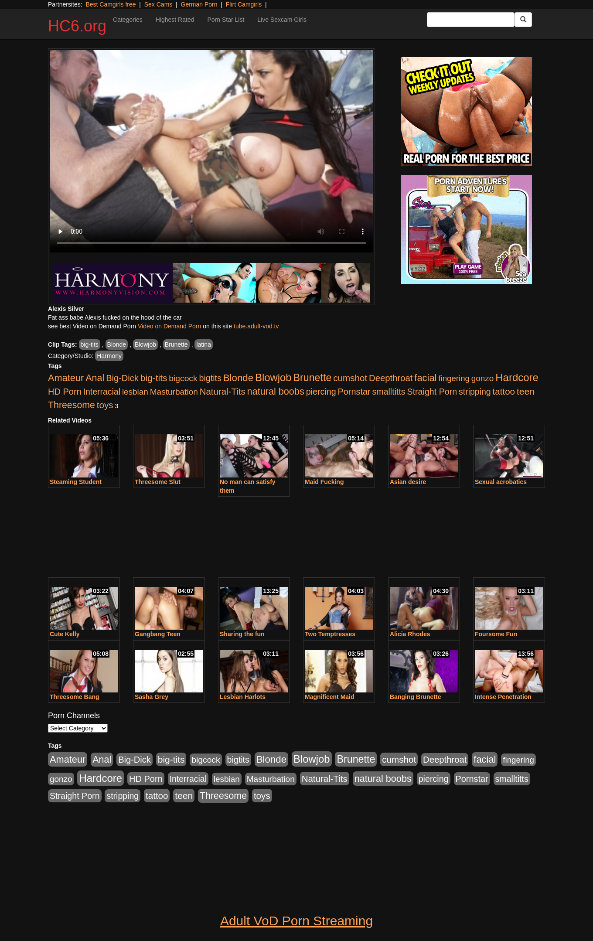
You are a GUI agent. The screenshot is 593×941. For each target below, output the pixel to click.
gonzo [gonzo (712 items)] (482, 378)
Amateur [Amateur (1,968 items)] (66, 377)
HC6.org (77, 26)
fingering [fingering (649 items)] (454, 378)
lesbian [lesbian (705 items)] (135, 391)
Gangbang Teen (158, 634)
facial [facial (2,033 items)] (425, 377)
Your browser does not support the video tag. (211, 151)
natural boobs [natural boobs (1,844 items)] (275, 391)
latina (203, 344)
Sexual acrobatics (501, 481)
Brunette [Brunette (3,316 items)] (312, 377)
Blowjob (145, 344)
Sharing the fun (242, 634)
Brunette (176, 344)
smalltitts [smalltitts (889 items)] (389, 391)
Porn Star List (225, 19)
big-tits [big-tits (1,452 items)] (153, 378)
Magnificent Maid (329, 696)
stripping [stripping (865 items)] (475, 391)
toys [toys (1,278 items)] (105, 405)
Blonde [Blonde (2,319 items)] (238, 377)
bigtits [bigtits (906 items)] (210, 378)
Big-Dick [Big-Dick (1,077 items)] (122, 378)
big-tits (90, 344)
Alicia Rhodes (410, 634)
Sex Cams (158, 4)
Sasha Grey (151, 696)
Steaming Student (76, 481)
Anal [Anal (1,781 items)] (94, 378)
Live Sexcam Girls (282, 19)
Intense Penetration (503, 696)
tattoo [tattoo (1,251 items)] (504, 391)
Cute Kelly (64, 634)
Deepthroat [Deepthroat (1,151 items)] (390, 378)
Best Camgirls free (110, 4)
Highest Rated (175, 19)
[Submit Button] (523, 19)
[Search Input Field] (471, 19)
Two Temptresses (330, 634)
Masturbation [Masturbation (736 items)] (174, 391)
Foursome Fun (496, 634)
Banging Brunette (415, 696)
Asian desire (408, 481)
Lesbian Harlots (243, 696)
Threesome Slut (158, 481)
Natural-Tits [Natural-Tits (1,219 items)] (222, 391)
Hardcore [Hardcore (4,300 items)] (516, 377)
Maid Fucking (324, 481)
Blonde (116, 344)
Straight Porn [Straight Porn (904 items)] (432, 391)
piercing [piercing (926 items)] (321, 391)
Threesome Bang (74, 696)
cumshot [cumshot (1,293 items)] (350, 378)
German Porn (199, 4)
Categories (128, 19)
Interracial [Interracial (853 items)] (101, 391)
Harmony (109, 355)
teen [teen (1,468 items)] (526, 391)
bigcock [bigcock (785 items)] (183, 378)
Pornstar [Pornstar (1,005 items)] (353, 391)
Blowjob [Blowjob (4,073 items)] (273, 377)
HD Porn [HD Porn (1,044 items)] (65, 391)
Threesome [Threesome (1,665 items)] (71, 405)
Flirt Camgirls (244, 4)
